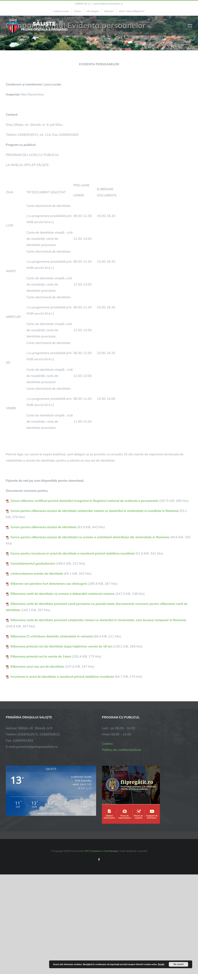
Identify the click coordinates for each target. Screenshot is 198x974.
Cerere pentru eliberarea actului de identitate (43, 527)
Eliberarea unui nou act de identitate (37, 666)
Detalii (161, 964)
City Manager (111, 850)
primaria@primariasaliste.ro (108, 3)
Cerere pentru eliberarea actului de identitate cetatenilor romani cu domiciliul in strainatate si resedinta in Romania (94, 511)
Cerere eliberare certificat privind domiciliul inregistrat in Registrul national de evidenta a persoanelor (84, 501)
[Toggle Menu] (190, 25)
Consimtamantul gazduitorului (32, 563)
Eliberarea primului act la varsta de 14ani (40, 656)
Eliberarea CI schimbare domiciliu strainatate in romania (51, 636)
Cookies (107, 743)
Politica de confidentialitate (121, 750)
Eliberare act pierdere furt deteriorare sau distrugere (48, 583)
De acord (178, 964)
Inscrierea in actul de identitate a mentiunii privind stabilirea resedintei (62, 676)
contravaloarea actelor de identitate (36, 573)
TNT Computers (92, 850)
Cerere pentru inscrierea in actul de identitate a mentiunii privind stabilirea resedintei (72, 553)
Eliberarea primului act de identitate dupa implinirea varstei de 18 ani (61, 646)
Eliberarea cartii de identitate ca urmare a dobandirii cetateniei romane (62, 594)
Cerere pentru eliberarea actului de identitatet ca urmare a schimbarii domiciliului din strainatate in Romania (89, 537)
